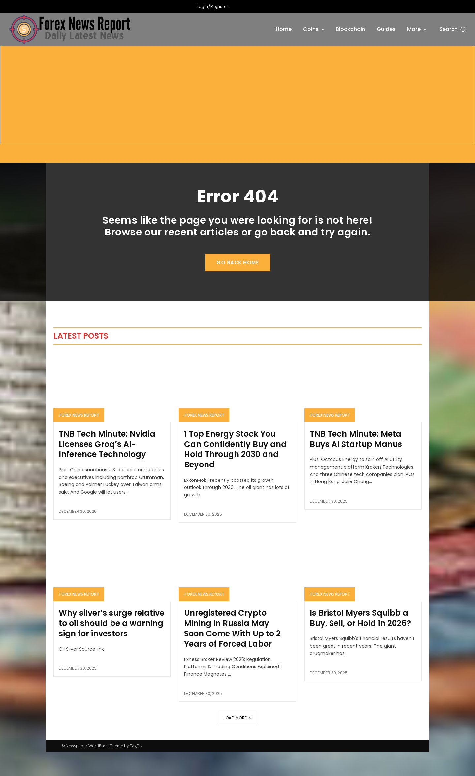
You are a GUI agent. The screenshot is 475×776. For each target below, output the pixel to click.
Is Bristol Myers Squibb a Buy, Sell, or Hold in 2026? (360, 642)
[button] (453, 29)
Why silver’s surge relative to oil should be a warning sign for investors (111, 647)
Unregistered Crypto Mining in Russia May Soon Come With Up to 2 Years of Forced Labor (232, 652)
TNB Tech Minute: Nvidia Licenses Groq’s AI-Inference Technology (107, 468)
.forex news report (78, 439)
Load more (237, 742)
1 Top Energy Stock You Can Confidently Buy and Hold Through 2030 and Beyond (235, 473)
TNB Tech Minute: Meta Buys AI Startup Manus (356, 463)
